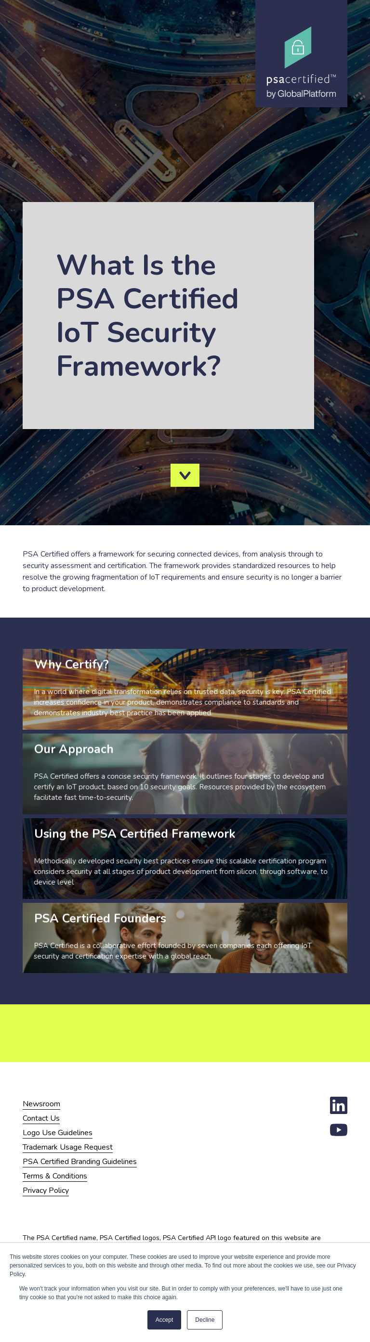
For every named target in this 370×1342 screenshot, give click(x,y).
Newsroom (41, 1104)
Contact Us (41, 1118)
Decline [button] (204, 1320)
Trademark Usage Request (68, 1147)
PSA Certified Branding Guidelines (80, 1161)
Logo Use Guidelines (57, 1132)
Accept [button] (164, 1320)
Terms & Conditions (55, 1176)
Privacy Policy (46, 1190)
